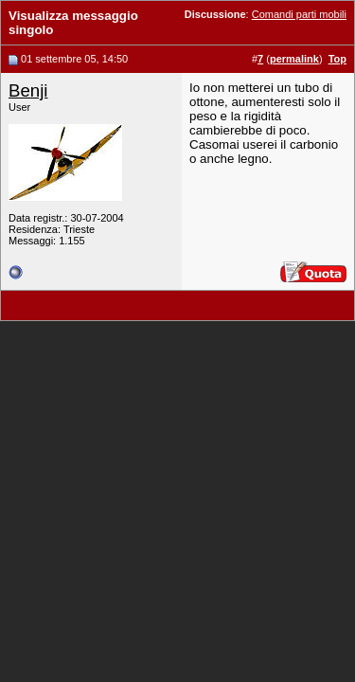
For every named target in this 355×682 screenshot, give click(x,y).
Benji (28, 90)
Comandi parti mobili (299, 14)
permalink (294, 58)
